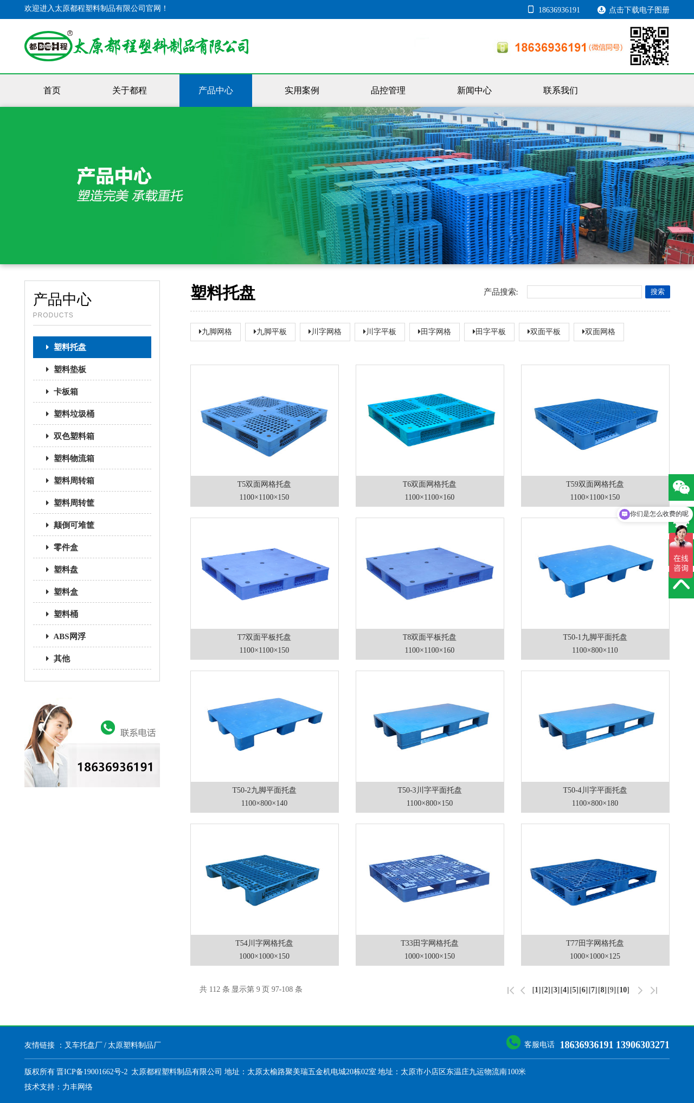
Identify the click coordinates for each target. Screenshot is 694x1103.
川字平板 (379, 332)
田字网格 (434, 332)
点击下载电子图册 (633, 9)
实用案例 (302, 90)
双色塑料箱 (67, 436)
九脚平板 (270, 332)
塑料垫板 (63, 369)
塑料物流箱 (67, 458)
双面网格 (598, 332)
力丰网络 (77, 1087)
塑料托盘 (63, 347)
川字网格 (325, 332)
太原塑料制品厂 (134, 1045)
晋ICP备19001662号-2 (91, 1072)
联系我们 (560, 90)
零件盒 (59, 547)
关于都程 (129, 90)
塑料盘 (59, 569)
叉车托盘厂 (83, 1045)
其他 (55, 658)
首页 (52, 90)
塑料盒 (59, 592)
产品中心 (215, 90)
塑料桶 (59, 614)
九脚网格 (215, 332)
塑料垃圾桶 (67, 414)
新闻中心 (474, 90)
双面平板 (544, 332)
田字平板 (489, 332)
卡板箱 (59, 391)
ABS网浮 (63, 636)
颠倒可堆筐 (67, 525)
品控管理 (388, 90)
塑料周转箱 (67, 480)
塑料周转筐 (67, 503)
